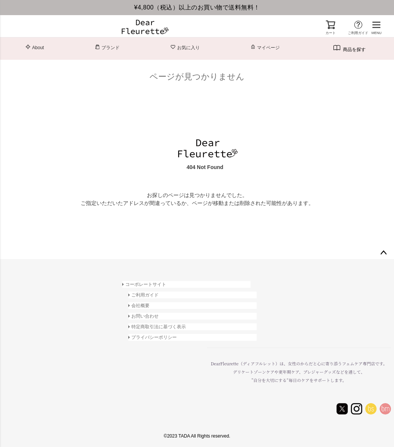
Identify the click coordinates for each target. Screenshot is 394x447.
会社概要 (140, 305)
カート (330, 33)
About (34, 47)
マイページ (265, 47)
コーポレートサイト (145, 284)
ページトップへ (383, 253)
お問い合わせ (145, 316)
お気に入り (185, 47)
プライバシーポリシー (154, 337)
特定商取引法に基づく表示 (158, 326)
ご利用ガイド (358, 33)
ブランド (107, 47)
